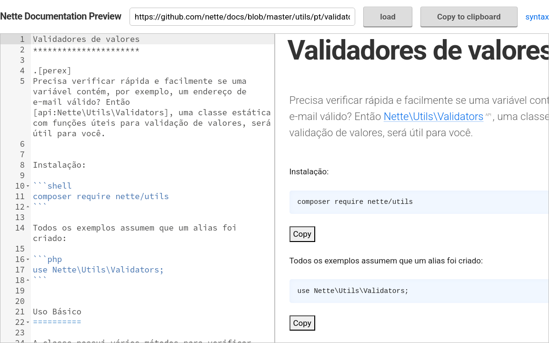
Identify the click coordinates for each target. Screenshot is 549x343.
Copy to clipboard (469, 16)
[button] (27, 186)
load (388, 16)
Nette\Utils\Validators (434, 116)
